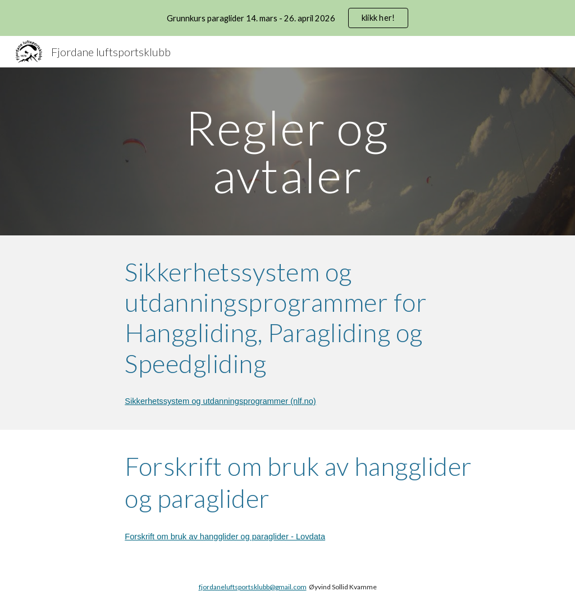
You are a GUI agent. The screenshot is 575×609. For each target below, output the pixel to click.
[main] (287, 151)
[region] (287, 18)
